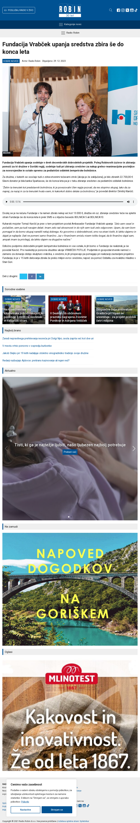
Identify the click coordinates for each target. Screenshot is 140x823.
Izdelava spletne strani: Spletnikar (73, 821)
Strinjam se (57, 809)
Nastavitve (25, 809)
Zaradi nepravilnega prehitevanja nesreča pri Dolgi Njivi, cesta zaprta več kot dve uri (48, 338)
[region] (41, 798)
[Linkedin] (40, 276)
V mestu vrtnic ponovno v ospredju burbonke (27, 345)
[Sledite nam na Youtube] (132, 10)
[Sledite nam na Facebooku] (118, 10)
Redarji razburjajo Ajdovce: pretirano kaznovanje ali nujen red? (36, 360)
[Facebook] (32, 276)
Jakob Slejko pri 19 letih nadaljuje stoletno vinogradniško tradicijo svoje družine (45, 353)
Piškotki (25, 801)
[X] (23, 276)
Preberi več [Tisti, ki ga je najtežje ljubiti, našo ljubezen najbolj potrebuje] (70, 452)
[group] (70, 589)
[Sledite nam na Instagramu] (123, 10)
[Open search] (110, 10)
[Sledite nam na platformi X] (127, 10)
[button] (18, 10)
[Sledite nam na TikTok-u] (136, 10)
